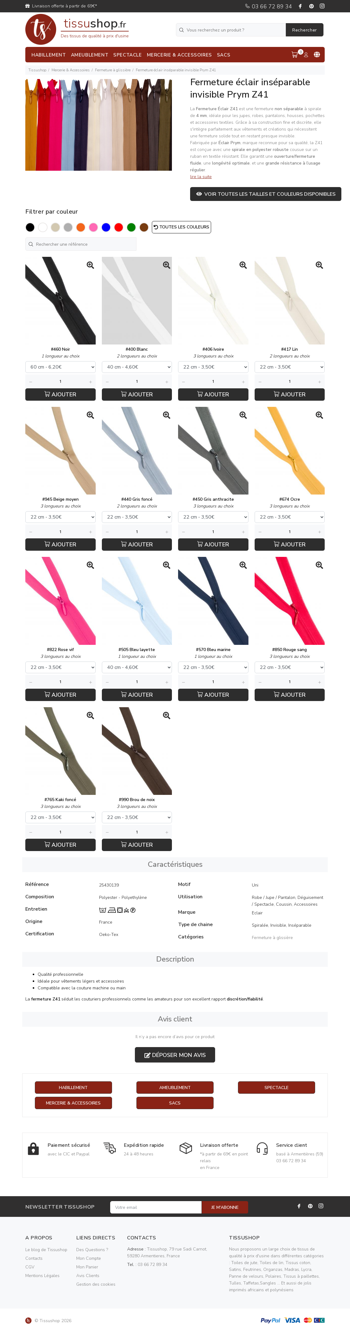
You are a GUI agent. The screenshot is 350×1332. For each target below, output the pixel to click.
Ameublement (175, 1088)
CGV (29, 1267)
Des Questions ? (92, 1250)
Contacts (34, 1258)
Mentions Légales (42, 1276)
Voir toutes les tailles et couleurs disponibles (265, 194)
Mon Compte (88, 1258)
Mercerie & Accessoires (71, 70)
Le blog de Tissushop (46, 1250)
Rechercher (304, 30)
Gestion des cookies (95, 1284)
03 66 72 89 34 (268, 6)
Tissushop (37, 70)
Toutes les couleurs (181, 227)
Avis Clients (87, 1276)
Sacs (175, 1103)
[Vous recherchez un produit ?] (231, 29)
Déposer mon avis (175, 1055)
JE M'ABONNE (225, 1207)
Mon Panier (87, 1267)
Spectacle (277, 1088)
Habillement (73, 1088)
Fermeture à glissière (113, 70)
